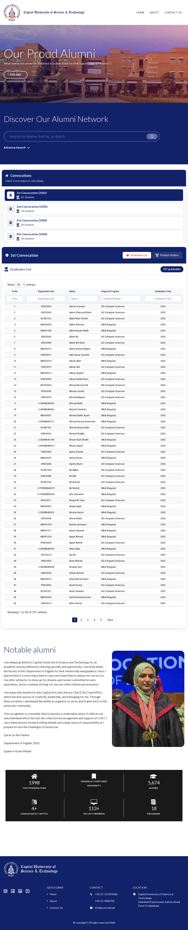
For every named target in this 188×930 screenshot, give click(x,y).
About (154, 12)
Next (110, 619)
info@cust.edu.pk (105, 907)
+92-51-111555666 (106, 894)
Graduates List (136, 255)
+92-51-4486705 (105, 900)
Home (140, 12)
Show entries (21, 284)
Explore (15, 75)
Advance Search (15, 147)
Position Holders (167, 255)
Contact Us (173, 12)
